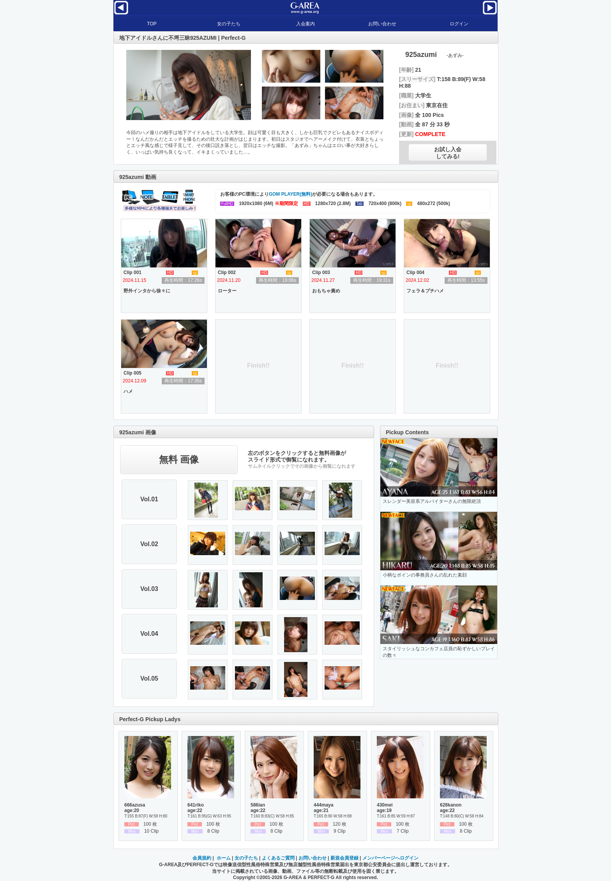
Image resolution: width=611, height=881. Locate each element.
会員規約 (201, 858)
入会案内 (305, 24)
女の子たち (228, 24)
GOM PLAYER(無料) (291, 194)
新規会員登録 (344, 858)
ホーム (224, 858)
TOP (151, 24)
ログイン (459, 24)
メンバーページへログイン (390, 858)
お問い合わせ (382, 24)
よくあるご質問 (278, 858)
